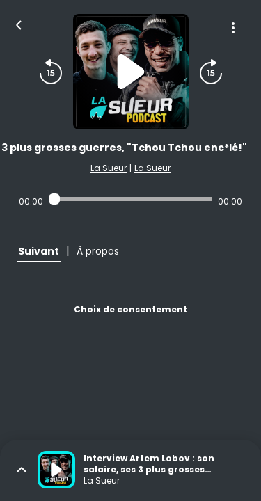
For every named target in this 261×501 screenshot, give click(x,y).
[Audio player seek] (130, 199)
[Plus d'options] (233, 28)
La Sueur (108, 168)
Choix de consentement (130, 309)
